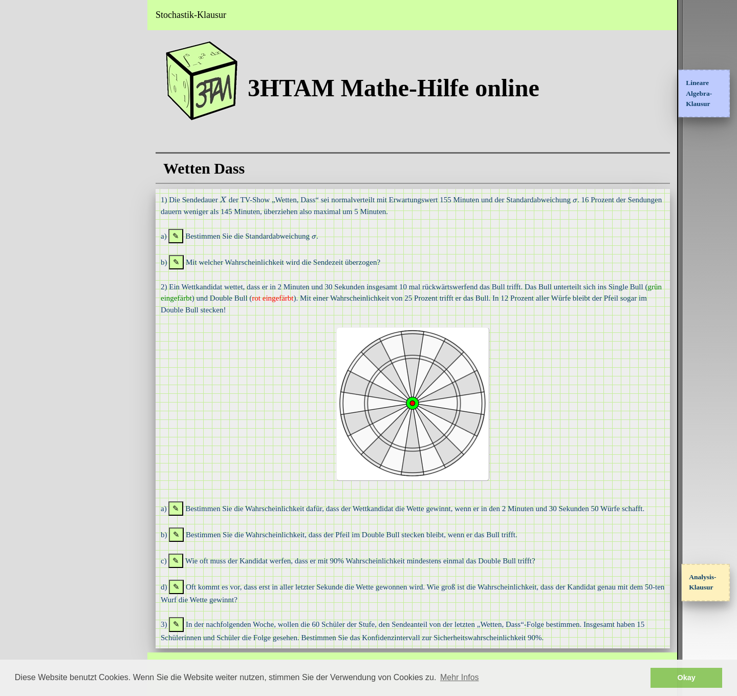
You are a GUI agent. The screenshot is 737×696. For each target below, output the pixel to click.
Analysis (22, 73)
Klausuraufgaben (37, 128)
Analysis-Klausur (702, 582)
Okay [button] (687, 677)
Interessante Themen (42, 100)
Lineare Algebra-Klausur (699, 93)
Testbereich (27, 156)
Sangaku (22, 184)
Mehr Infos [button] (459, 677)
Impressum (26, 240)
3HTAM (30, 15)
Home (18, 44)
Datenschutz (28, 268)
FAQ (16, 212)
